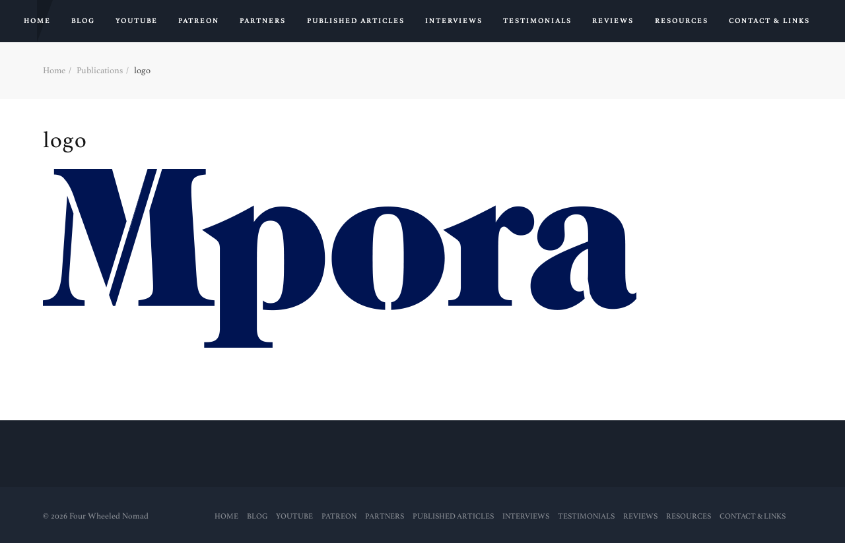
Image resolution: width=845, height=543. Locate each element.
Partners (263, 21)
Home (37, 21)
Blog (83, 21)
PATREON (198, 21)
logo (65, 140)
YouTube (137, 21)
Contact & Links (769, 21)
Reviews (613, 21)
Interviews (454, 21)
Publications (100, 70)
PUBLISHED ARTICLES (356, 21)
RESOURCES (681, 21)
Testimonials (537, 21)
